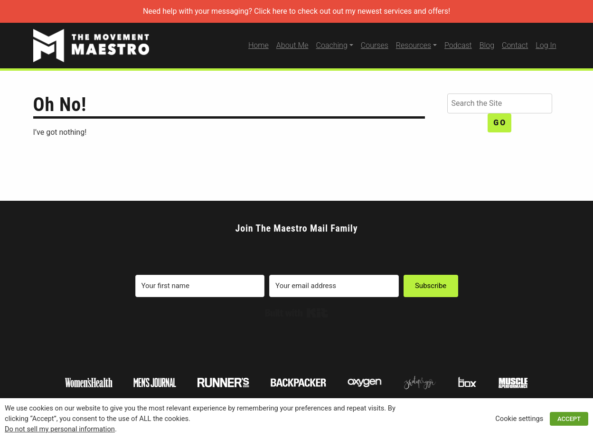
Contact (515, 45)
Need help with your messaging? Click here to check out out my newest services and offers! (296, 11)
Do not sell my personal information (60, 429)
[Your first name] (200, 286)
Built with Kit (296, 312)
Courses (374, 45)
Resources (413, 45)
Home (258, 45)
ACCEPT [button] (569, 418)
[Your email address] (334, 286)
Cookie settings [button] (519, 418)
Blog (487, 45)
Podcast (458, 45)
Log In (546, 45)
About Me (292, 45)
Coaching (332, 45)
